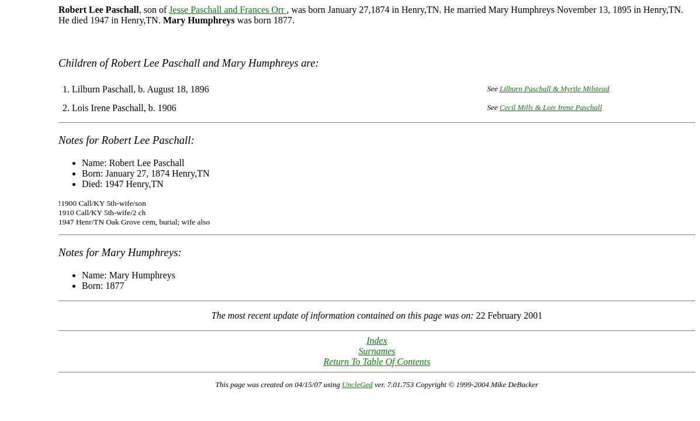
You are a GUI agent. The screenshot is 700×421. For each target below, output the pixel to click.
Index (376, 341)
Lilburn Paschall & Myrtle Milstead (554, 88)
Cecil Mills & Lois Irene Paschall (551, 107)
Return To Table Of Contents (377, 362)
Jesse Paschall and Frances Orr (227, 10)
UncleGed (357, 384)
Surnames (376, 351)
